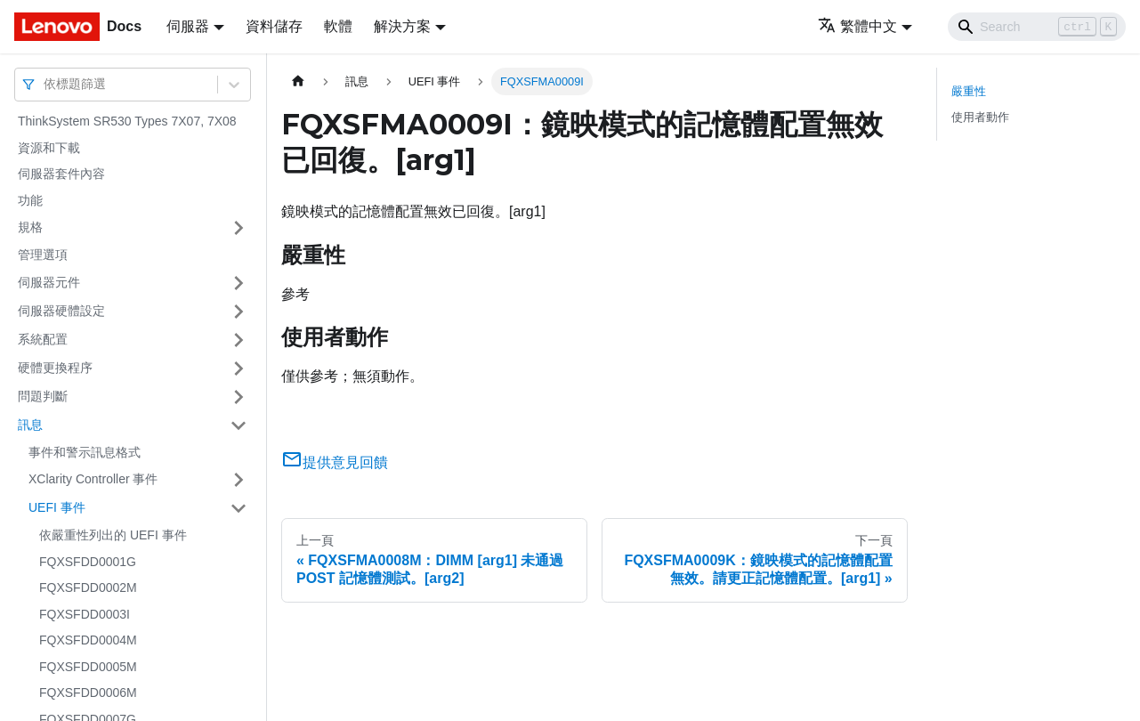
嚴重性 (968, 91)
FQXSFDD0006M (88, 692)
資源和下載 (49, 148)
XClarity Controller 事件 (93, 479)
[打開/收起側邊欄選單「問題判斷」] (238, 397)
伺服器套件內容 (61, 173)
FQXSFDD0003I (84, 614)
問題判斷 (43, 396)
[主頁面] (298, 81)
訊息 (30, 424)
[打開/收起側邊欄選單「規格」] (238, 228)
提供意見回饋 (334, 462)
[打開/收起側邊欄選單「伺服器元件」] (238, 283)
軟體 (338, 26)
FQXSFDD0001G (87, 562)
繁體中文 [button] (857, 26)
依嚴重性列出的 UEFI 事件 (113, 535)
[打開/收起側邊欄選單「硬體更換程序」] (238, 368)
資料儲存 (274, 26)
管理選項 (43, 254)
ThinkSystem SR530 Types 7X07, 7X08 (127, 121)
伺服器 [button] (187, 26)
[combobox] (45, 84)
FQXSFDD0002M (88, 587)
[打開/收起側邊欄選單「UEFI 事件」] (238, 508)
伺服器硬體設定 (61, 311)
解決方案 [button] (402, 26)
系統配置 (43, 339)
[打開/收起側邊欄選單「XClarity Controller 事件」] (238, 480)
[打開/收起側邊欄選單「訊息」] (238, 425)
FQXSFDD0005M (88, 667)
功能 (30, 200)
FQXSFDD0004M (88, 640)
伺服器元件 (49, 282)
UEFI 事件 (56, 507)
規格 (30, 227)
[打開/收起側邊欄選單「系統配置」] (238, 340)
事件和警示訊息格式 (84, 452)
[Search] (1037, 26)
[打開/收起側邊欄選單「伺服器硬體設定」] (238, 311)
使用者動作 (980, 117)
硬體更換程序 (55, 367)
